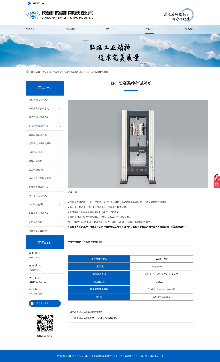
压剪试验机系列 (45, 152)
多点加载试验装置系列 (45, 178)
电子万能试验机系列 (45, 117)
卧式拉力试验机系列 (45, 187)
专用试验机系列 (45, 222)
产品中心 (149, 29)
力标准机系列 (45, 161)
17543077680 (34, 270)
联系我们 (189, 29)
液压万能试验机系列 (45, 99)
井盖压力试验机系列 (45, 213)
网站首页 (30, 29)
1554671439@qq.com (37, 282)
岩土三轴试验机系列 (45, 134)
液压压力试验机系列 (45, 108)
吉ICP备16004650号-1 (67, 356)
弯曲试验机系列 (45, 204)
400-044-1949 (34, 258)
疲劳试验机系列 (45, 169)
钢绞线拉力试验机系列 (45, 143)
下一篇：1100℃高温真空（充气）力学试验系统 (93, 318)
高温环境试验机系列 (74, 71)
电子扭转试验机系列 (45, 195)
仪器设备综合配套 (45, 230)
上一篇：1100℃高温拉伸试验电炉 (86, 312)
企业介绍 (70, 29)
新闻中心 (110, 29)
